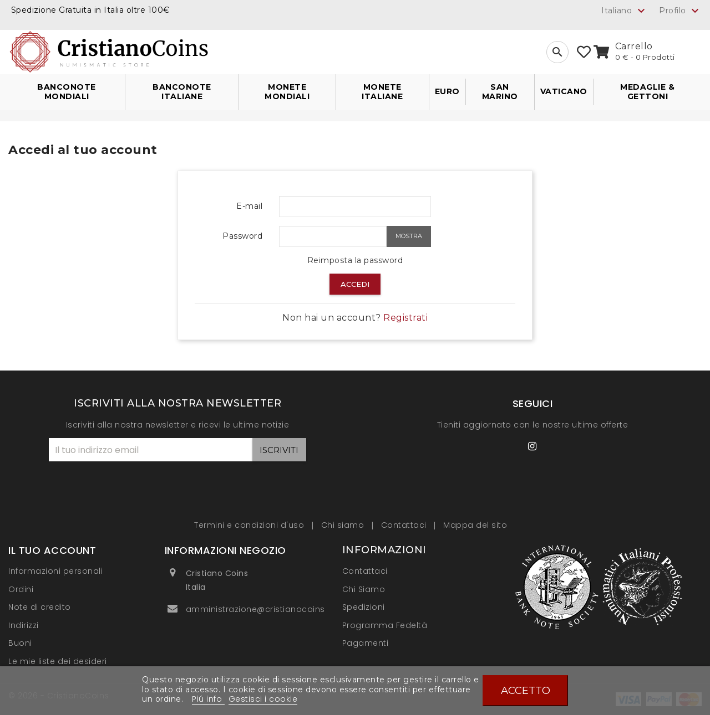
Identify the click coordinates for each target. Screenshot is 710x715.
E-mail (249, 206)
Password (242, 236)
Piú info (208, 698)
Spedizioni (363, 607)
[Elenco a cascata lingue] (624, 11)
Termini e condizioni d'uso (250, 525)
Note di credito (39, 607)
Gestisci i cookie (263, 698)
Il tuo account (52, 550)
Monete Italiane (382, 92)
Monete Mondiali (287, 92)
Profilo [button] (680, 11)
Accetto (525, 690)
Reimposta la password (355, 260)
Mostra (408, 236)
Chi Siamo (364, 589)
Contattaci (405, 525)
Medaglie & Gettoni (647, 92)
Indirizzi (23, 625)
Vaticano (563, 91)
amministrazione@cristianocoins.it (259, 609)
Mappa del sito (475, 525)
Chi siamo (344, 525)
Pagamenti (365, 643)
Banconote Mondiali (66, 92)
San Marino (500, 92)
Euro (447, 91)
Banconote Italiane (182, 92)
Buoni (20, 643)
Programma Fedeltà (385, 625)
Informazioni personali (55, 571)
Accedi (355, 284)
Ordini (20, 589)
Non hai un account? (355, 317)
